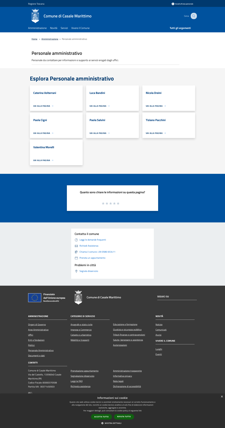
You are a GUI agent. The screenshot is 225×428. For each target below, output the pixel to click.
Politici (31, 345)
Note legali (118, 381)
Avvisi (158, 335)
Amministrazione (49, 39)
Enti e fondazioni (36, 340)
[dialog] (112, 411)
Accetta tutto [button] (101, 416)
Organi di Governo (37, 324)
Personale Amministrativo (41, 350)
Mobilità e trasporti (80, 340)
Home (34, 39)
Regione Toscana (36, 3)
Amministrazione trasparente (127, 371)
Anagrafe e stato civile (81, 324)
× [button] (222, 397)
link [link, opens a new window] (140, 410)
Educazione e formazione (125, 324)
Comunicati (161, 329)
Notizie (159, 324)
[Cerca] (193, 16)
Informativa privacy (122, 376)
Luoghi (159, 349)
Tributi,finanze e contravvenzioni (129, 334)
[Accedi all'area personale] (182, 3)
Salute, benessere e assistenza (128, 340)
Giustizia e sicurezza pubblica (127, 329)
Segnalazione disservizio (82, 376)
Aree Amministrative (38, 329)
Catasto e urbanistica (81, 335)
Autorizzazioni (120, 345)
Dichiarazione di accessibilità (127, 386)
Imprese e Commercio (81, 329)
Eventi (159, 354)
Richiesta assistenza (80, 386)
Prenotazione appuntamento (84, 371)
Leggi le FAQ (77, 381)
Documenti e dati (36, 355)
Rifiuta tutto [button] (124, 416)
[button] (112, 423)
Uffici (30, 335)
